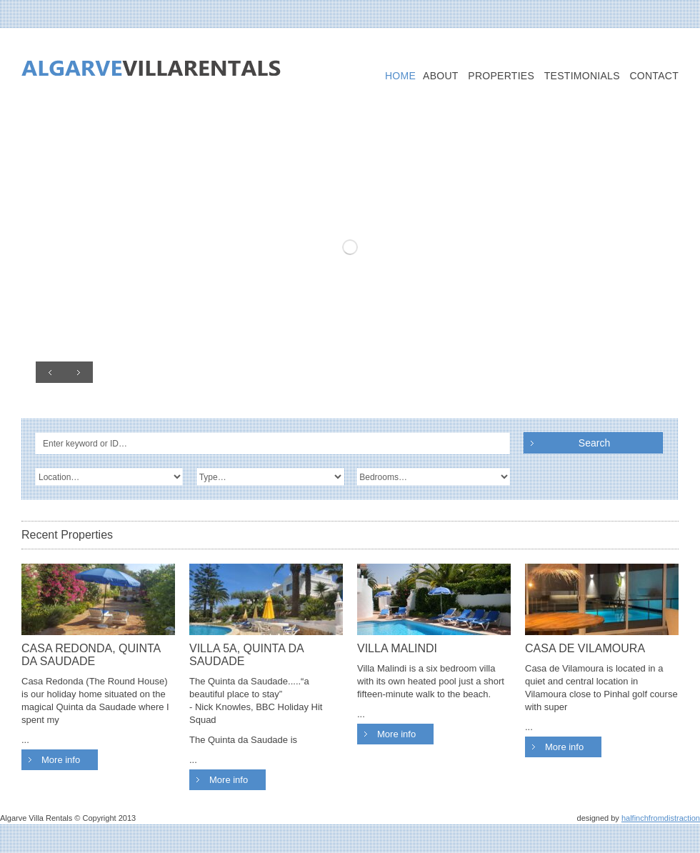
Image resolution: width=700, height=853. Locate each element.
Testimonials (582, 76)
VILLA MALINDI (397, 648)
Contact (654, 76)
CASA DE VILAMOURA (585, 648)
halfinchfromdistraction (660, 818)
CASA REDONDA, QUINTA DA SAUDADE (90, 654)
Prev (50, 372)
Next (78, 372)
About (441, 76)
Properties (501, 76)
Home (400, 76)
